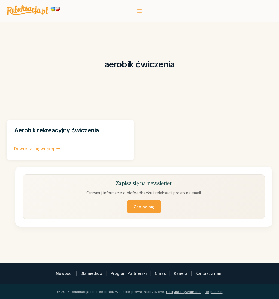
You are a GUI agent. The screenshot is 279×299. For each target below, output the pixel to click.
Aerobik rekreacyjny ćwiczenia (56, 130)
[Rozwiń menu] (140, 11)
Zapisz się (144, 206)
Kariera (180, 273)
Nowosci (64, 273)
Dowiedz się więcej (37, 148)
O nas (160, 273)
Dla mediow (91, 273)
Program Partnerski (129, 273)
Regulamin (214, 291)
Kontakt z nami (209, 273)
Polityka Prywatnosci (183, 291)
